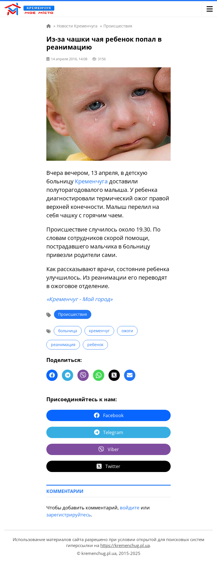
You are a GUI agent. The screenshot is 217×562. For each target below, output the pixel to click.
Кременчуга (91, 181)
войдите (130, 507)
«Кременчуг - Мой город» (79, 299)
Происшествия (72, 314)
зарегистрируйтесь (68, 514)
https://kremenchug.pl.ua (125, 545)
